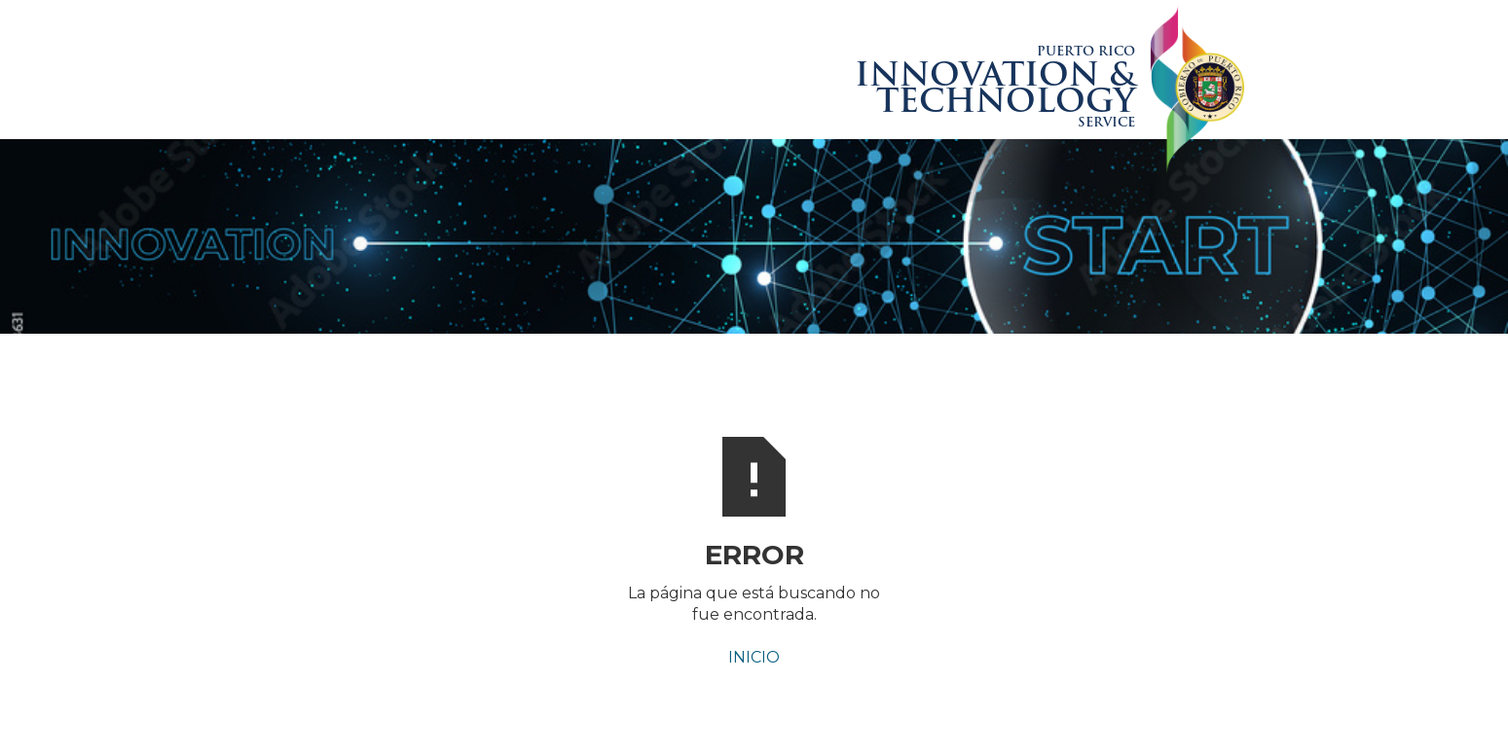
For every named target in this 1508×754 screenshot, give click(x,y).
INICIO (754, 657)
